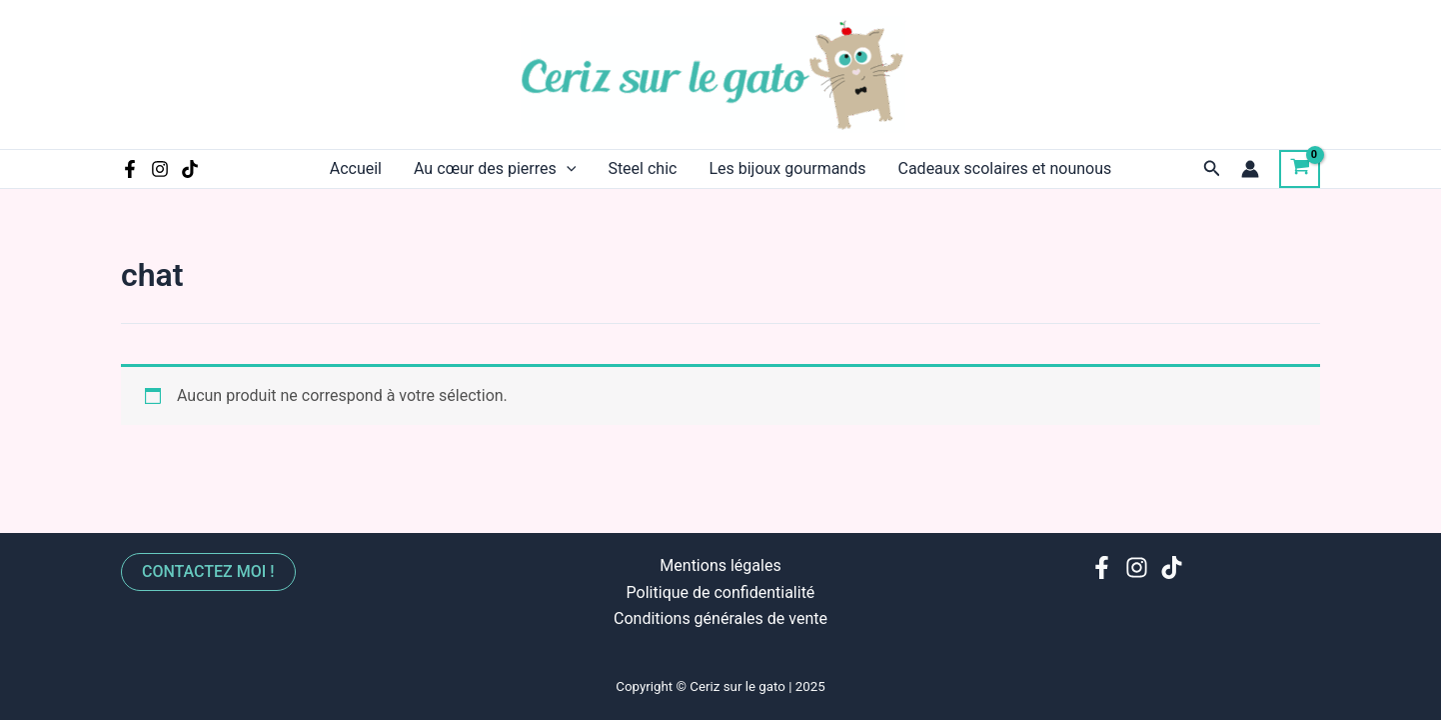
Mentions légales (720, 565)
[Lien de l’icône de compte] (1250, 169)
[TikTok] (190, 169)
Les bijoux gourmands (787, 168)
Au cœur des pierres (495, 169)
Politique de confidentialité (721, 592)
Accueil (356, 168)
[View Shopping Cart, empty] (1299, 169)
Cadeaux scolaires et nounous (1004, 168)
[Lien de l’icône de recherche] (1212, 168)
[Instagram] (160, 169)
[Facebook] (130, 169)
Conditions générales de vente (720, 618)
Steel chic (642, 168)
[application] (567, 169)
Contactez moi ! (208, 571)
